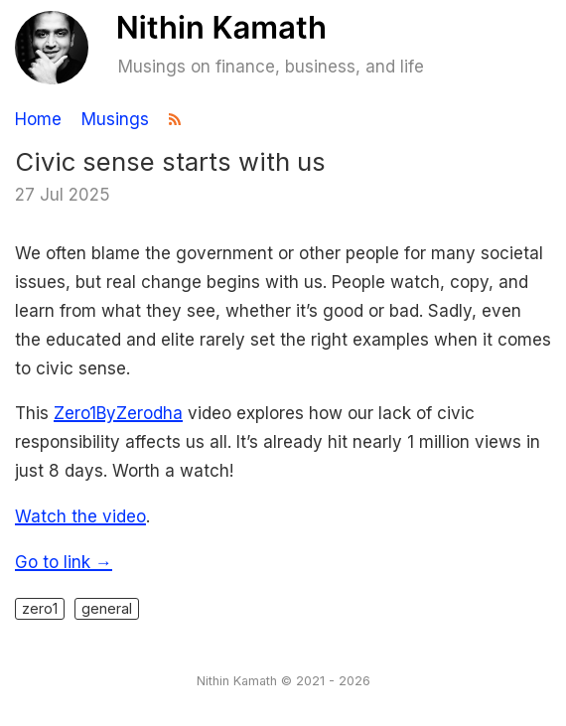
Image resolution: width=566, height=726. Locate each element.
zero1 (40, 608)
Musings (115, 119)
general (106, 608)
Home (38, 119)
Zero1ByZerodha (118, 413)
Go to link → (63, 562)
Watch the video (80, 516)
